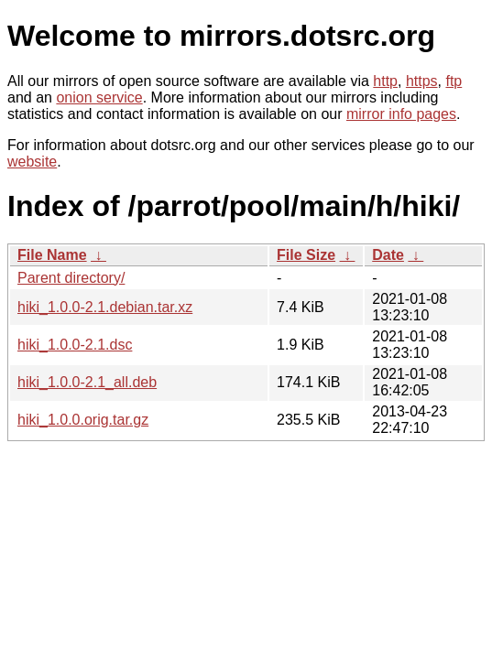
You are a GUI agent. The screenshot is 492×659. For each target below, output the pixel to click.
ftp (453, 81)
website (32, 161)
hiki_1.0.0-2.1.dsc (74, 344)
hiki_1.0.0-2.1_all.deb (87, 382)
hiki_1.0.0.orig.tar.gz (82, 419)
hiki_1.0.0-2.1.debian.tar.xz (104, 307)
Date (388, 255)
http (385, 81)
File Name (52, 255)
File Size (306, 255)
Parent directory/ (71, 278)
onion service (99, 97)
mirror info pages (401, 114)
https (422, 81)
